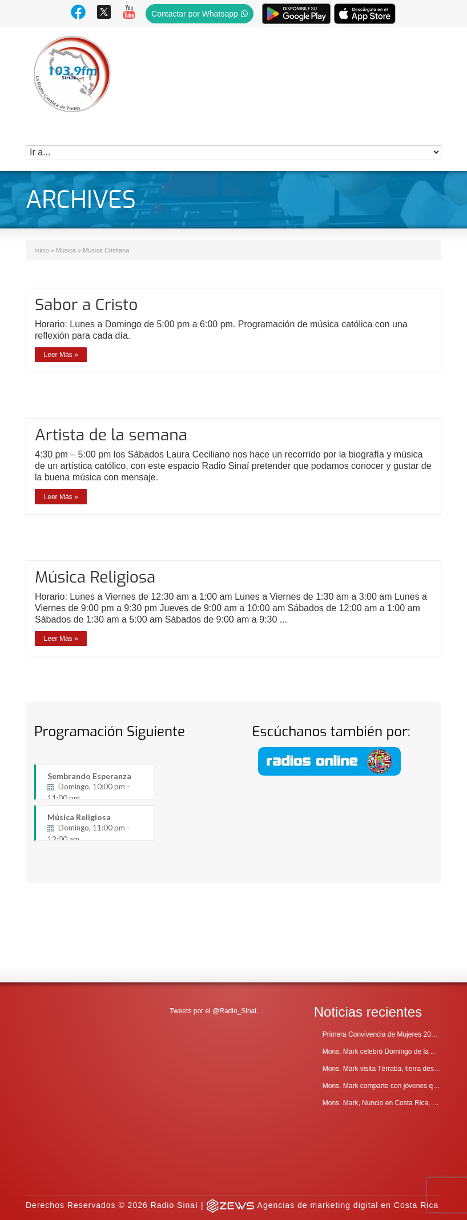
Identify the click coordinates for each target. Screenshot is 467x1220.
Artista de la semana (111, 435)
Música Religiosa (95, 577)
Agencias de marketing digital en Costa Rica (348, 1122)
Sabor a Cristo (86, 304)
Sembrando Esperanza (94, 785)
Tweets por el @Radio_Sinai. (214, 929)
